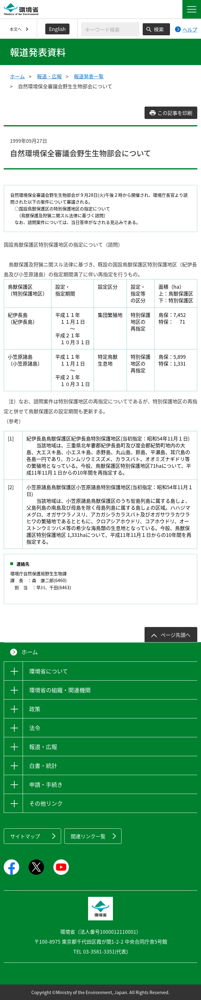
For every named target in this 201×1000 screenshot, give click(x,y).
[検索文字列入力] (110, 29)
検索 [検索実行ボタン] (159, 29)
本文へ (16, 29)
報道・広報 (49, 76)
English (57, 29)
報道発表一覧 (89, 76)
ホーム (17, 76)
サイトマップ (25, 836)
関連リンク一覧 (88, 836)
